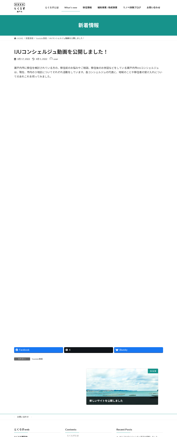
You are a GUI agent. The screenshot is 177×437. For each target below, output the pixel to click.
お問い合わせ (23, 417)
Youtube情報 (37, 359)
